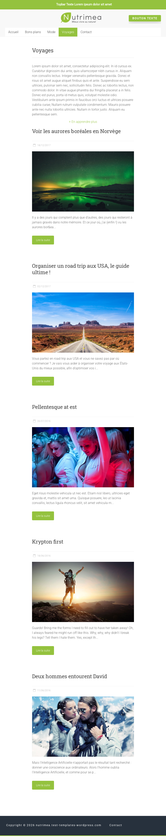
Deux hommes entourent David (69, 676)
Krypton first (47, 541)
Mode (51, 32)
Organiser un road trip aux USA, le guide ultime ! (80, 269)
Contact (86, 32)
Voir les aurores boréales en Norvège (76, 131)
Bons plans (33, 32)
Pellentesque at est (54, 406)
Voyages (68, 32)
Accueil (13, 32)
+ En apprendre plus (83, 122)
